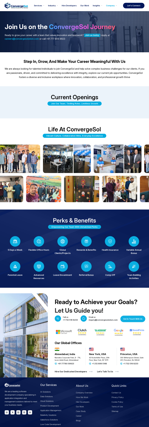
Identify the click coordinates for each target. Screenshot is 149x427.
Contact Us (116, 403)
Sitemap (115, 421)
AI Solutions (45, 403)
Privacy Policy (118, 407)
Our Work (80, 417)
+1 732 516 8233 (129, 374)
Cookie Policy (117, 412)
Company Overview (84, 403)
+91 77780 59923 (64, 374)
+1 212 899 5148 (98, 374)
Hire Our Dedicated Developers (73, 382)
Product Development (49, 417)
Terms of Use (117, 417)
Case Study (81, 421)
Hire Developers (82, 412)
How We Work (82, 407)
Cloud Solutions (47, 412)
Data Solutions (46, 407)
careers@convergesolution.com (22, 38)
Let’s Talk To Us (108, 382)
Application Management (50, 421)
